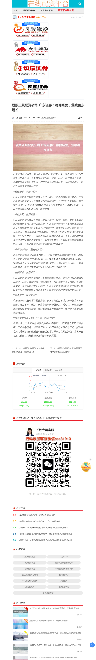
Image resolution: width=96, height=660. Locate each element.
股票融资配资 (29, 518)
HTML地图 (75, 651)
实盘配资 (63, 542)
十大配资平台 (29, 524)
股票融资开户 (64, 536)
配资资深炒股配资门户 (64, 524)
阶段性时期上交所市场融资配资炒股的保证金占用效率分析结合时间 (45, 501)
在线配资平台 (29, 530)
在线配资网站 (64, 548)
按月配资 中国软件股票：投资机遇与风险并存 (37, 476)
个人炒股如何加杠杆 (30, 542)
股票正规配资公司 (49, 79)
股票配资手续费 (66, 10)
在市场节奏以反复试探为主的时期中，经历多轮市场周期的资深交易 (45, 495)
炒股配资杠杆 (29, 10)
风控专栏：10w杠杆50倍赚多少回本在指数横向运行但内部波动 (43, 489)
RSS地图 (67, 651)
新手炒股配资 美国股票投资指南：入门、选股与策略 (39, 482)
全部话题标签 (48, 554)
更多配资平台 (76, 17)
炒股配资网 (29, 548)
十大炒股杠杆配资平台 (64, 530)
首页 (16, 10)
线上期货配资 (47, 10)
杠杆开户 (63, 518)
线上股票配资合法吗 (30, 536)
